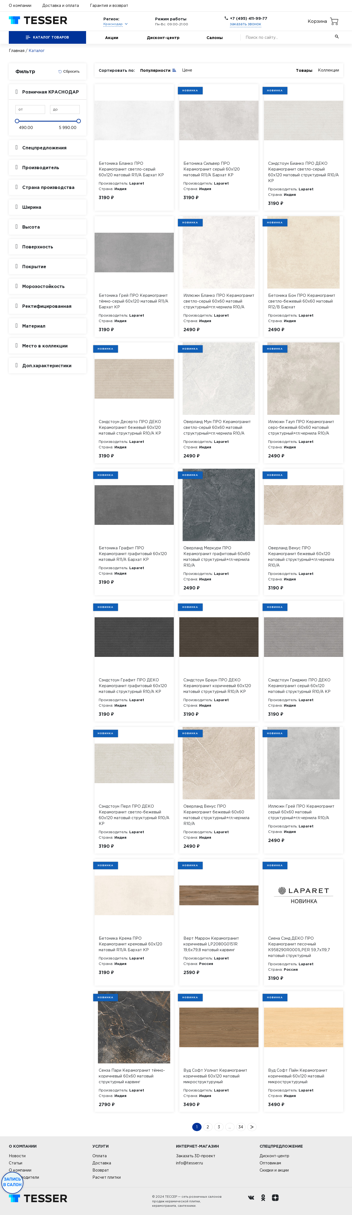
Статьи (15, 1163)
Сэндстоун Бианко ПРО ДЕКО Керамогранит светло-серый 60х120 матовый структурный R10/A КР (303, 172)
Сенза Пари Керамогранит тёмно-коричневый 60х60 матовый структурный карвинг (132, 1076)
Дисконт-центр (163, 37)
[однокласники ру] (264, 1201)
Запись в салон (12, 1182)
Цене (187, 70)
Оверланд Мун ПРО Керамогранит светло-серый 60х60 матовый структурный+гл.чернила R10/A (217, 427)
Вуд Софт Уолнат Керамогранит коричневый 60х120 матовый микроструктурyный (215, 1076)
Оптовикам (270, 1163)
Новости (17, 1156)
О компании (20, 5)
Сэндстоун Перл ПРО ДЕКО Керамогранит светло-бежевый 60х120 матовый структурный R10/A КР (134, 815)
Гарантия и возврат (109, 5)
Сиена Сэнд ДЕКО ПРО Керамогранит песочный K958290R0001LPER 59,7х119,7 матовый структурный (299, 947)
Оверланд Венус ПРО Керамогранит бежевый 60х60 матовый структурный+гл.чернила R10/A (216, 815)
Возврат (100, 1170)
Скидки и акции (274, 1170)
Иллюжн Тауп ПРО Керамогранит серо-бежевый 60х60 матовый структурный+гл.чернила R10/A (301, 427)
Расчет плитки (106, 1177)
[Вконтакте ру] (252, 1201)
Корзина (317, 21)
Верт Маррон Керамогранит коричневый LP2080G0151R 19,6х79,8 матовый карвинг (211, 944)
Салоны (215, 37)
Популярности (158, 70)
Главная (16, 50)
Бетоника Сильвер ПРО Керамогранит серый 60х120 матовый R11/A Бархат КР (211, 169)
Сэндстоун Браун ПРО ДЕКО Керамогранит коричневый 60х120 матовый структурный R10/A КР (217, 686)
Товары (304, 70)
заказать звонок (245, 24)
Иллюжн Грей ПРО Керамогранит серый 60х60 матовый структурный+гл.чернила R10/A (301, 812)
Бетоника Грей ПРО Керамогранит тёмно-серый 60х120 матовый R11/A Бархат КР (133, 301)
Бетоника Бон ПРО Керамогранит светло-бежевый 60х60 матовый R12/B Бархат (301, 301)
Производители (24, 1177)
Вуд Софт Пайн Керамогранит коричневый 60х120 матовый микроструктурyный (298, 1076)
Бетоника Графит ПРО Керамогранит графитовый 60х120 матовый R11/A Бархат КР (133, 554)
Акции (111, 37)
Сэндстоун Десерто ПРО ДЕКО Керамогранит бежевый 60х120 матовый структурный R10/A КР (130, 427)
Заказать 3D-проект (195, 1156)
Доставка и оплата (60, 5)
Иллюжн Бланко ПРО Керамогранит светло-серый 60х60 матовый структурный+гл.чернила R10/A (218, 301)
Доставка (101, 1163)
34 (240, 1127)
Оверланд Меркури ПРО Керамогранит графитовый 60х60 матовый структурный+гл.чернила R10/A (216, 556)
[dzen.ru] (276, 1201)
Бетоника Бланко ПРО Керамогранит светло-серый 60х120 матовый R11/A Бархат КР (131, 169)
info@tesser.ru (189, 1163)
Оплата (99, 1156)
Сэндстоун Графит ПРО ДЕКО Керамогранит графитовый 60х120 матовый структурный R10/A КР (133, 686)
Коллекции (328, 70)
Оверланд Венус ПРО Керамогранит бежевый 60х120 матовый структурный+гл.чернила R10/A (301, 556)
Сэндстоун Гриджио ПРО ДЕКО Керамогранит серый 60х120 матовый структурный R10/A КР (299, 686)
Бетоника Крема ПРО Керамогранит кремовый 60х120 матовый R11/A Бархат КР (130, 944)
